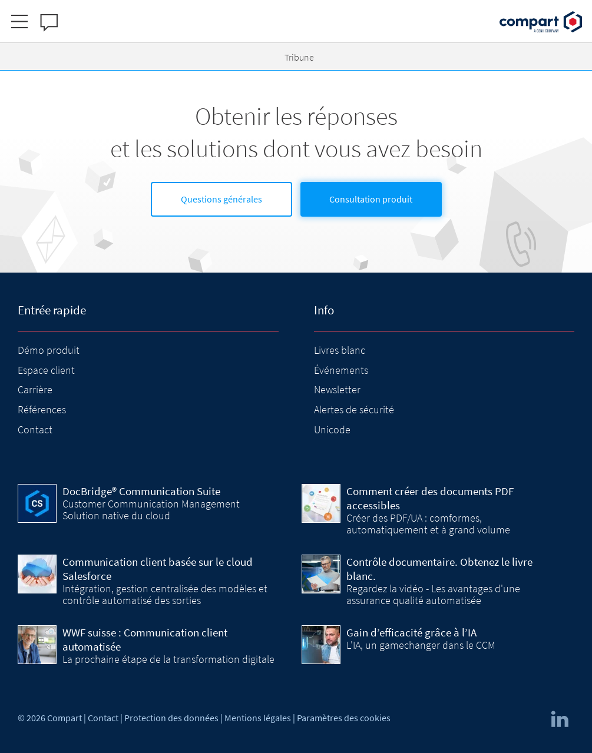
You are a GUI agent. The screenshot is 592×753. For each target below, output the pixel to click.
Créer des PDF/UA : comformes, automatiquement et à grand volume (428, 523)
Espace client (46, 370)
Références (42, 409)
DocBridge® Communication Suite (141, 491)
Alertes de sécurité (354, 409)
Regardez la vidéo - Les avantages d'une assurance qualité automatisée (433, 594)
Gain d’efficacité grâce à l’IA (411, 632)
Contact (35, 429)
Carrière (35, 389)
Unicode (332, 429)
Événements (341, 370)
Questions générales (221, 199)
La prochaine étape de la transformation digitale (168, 659)
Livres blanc (339, 350)
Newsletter (337, 389)
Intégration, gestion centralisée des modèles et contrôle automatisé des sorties (164, 594)
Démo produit (49, 350)
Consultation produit (370, 199)
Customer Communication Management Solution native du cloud (151, 509)
